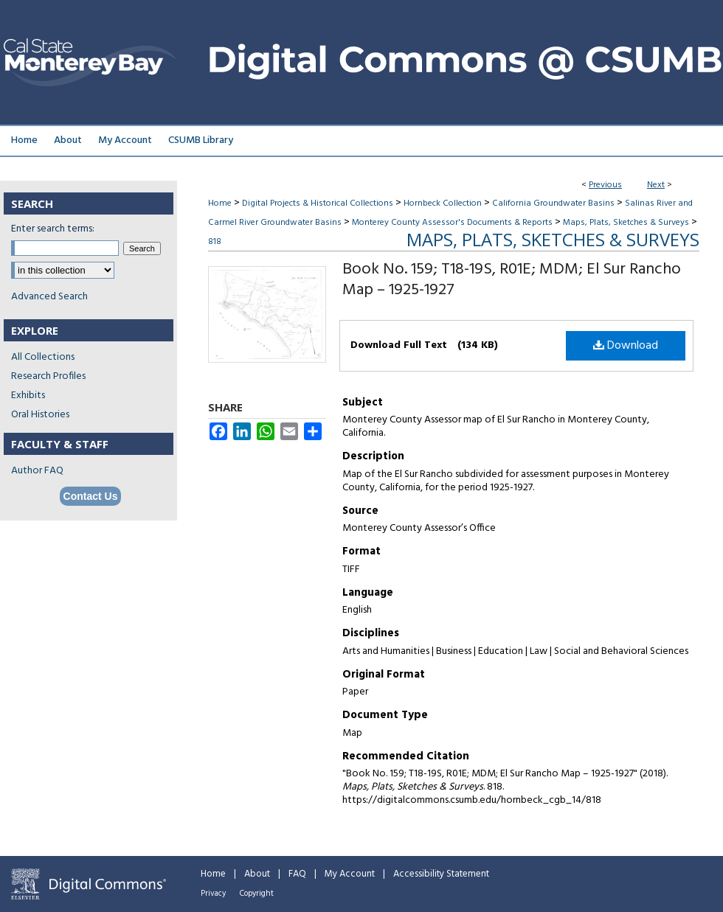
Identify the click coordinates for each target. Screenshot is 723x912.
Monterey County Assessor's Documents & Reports (452, 222)
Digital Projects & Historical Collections (317, 203)
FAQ (297, 874)
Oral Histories (40, 414)
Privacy (213, 893)
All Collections (43, 357)
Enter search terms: (52, 228)
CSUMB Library (200, 140)
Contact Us (90, 496)
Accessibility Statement (441, 874)
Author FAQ (37, 470)
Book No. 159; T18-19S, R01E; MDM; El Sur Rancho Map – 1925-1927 (511, 280)
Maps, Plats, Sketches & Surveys (626, 222)
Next (656, 185)
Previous (605, 185)
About (257, 874)
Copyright (257, 893)
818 (214, 241)
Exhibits (28, 395)
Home (220, 203)
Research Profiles (48, 376)
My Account (350, 874)
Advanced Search (49, 296)
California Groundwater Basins (553, 203)
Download (625, 345)
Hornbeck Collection (443, 203)
